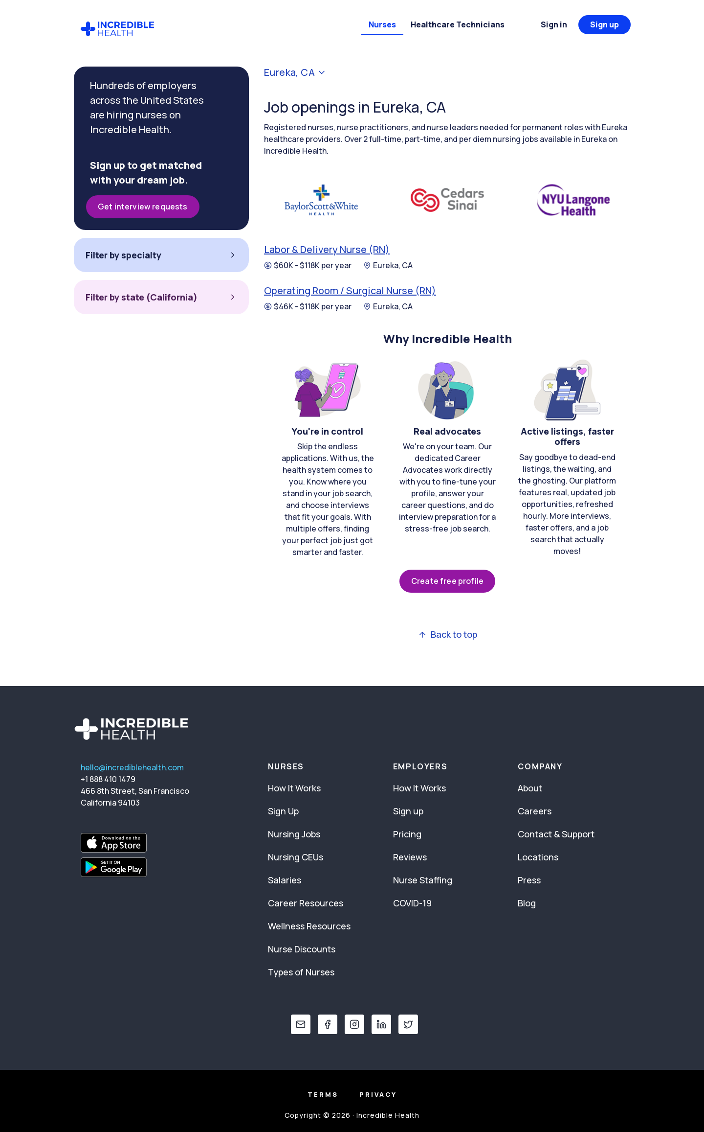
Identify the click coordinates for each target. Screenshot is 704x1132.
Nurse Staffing (422, 880)
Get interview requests (143, 206)
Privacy (378, 1094)
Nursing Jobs (294, 834)
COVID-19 (412, 903)
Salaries (284, 880)
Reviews (410, 857)
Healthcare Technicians (458, 24)
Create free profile (447, 581)
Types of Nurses (301, 972)
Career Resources (305, 903)
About (530, 788)
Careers (534, 811)
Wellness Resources (309, 926)
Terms (323, 1094)
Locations (538, 857)
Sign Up (283, 811)
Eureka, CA (388, 265)
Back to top (447, 634)
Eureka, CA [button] (295, 72)
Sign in (554, 24)
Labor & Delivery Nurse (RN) (327, 249)
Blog (527, 903)
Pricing (407, 834)
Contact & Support (556, 834)
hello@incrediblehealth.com (132, 767)
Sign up (604, 24)
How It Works (294, 788)
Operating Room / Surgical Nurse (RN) (350, 290)
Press (529, 880)
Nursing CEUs (295, 857)
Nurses (382, 24)
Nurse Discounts (301, 949)
